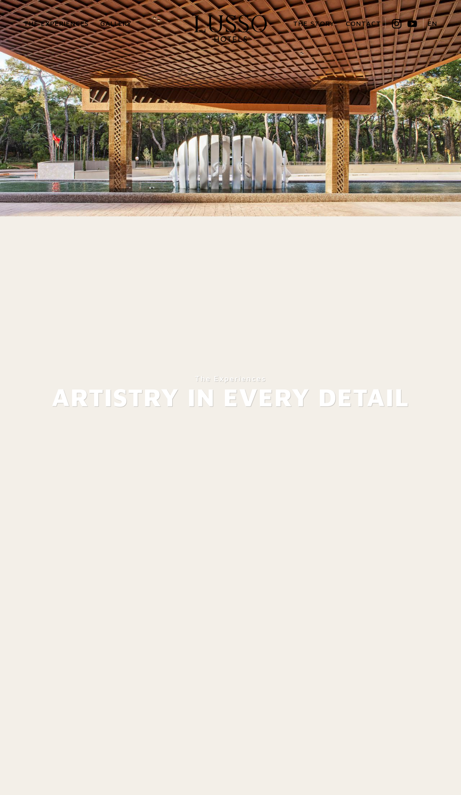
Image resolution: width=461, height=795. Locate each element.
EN (432, 23)
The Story (314, 23)
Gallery (116, 23)
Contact (363, 23)
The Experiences (56, 23)
